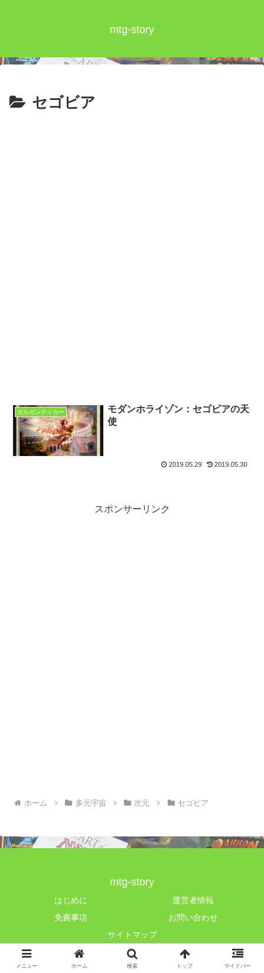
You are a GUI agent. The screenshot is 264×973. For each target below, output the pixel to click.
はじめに (70, 900)
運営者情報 (193, 900)
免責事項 (70, 917)
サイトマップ (132, 934)
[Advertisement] (132, 254)
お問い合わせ (193, 917)
